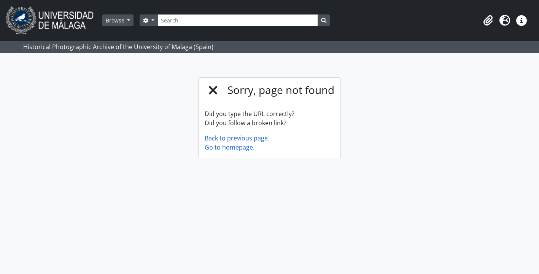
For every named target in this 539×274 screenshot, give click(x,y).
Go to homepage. (229, 147)
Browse (116, 20)
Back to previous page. (237, 138)
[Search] (237, 20)
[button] (488, 20)
